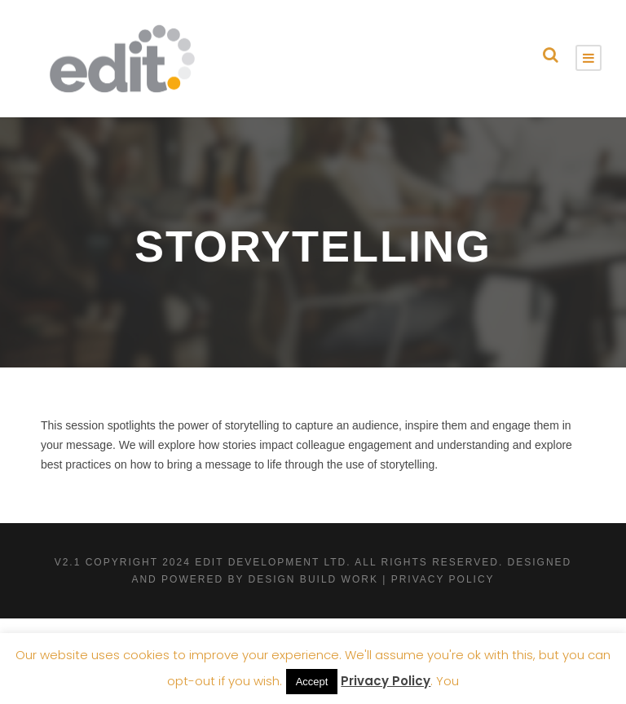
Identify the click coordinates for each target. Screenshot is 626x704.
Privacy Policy (385, 680)
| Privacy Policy (438, 579)
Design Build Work (313, 579)
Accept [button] (312, 681)
